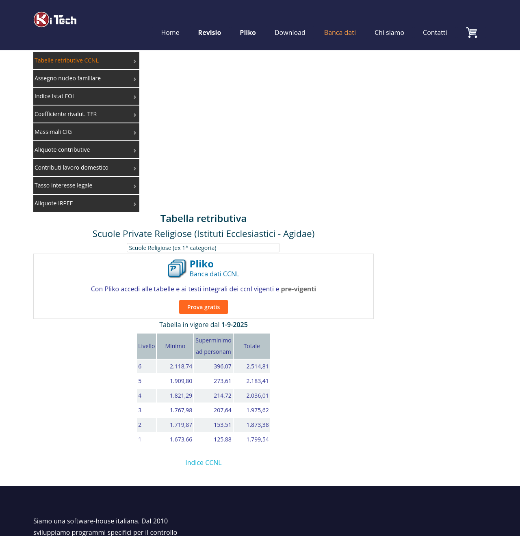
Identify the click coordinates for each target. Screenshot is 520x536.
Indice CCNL (318, 290)
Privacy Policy (469, 486)
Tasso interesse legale (427, 422)
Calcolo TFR (310, 388)
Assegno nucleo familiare (432, 366)
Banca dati (340, 21)
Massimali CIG (415, 400)
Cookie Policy (424, 486)
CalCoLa (305, 377)
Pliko (248, 21)
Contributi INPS (417, 411)
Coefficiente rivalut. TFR (430, 388)
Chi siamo (389, 21)
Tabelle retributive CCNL (431, 354)
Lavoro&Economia (422, 445)
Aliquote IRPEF (416, 434)
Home (170, 21)
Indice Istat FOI (417, 377)
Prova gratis (317, 135)
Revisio (209, 21)
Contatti (435, 21)
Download (290, 21)
